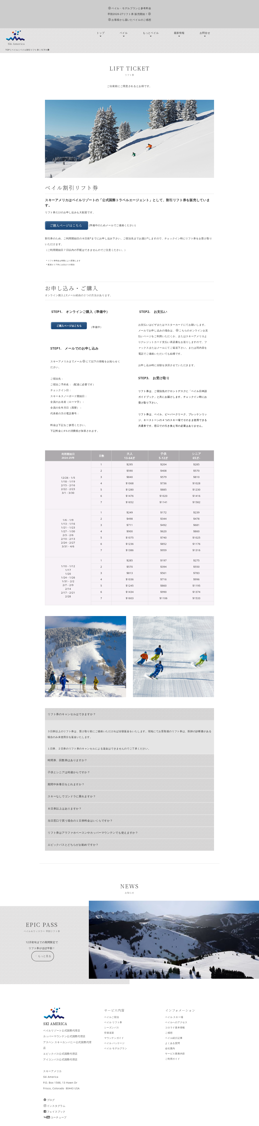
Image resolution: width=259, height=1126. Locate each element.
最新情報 (179, 33)
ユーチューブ (55, 1117)
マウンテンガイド (114, 1038)
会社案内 (170, 1048)
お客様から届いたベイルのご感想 (129, 19)
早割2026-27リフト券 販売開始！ (129, 14)
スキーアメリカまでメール (67, 361)
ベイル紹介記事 (173, 1038)
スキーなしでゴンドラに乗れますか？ (72, 796)
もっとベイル (151, 33)
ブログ (49, 1100)
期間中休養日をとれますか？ (66, 784)
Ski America (16, 43)
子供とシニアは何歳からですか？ (69, 772)
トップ (100, 33)
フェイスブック (54, 1111)
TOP (7, 50)
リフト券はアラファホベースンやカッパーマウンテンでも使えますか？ (93, 832)
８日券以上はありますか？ (64, 808)
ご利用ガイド (172, 1058)
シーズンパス (111, 1027)
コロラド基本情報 (175, 1027)
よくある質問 (172, 1043)
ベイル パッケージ (114, 1043)
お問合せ (205, 33)
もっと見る (43, 956)
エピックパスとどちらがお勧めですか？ (73, 844)
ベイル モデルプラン (115, 1048)
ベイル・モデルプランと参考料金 (129, 8)
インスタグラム (54, 1105)
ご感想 (168, 1032)
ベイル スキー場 (174, 1017)
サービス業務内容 (175, 1053)
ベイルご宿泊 (111, 1017)
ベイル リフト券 (113, 1022)
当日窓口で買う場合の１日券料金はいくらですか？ (80, 820)
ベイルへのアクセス (176, 1022)
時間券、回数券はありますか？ (67, 760)
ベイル (124, 33)
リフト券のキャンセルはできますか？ (72, 714)
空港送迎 (109, 1032)
